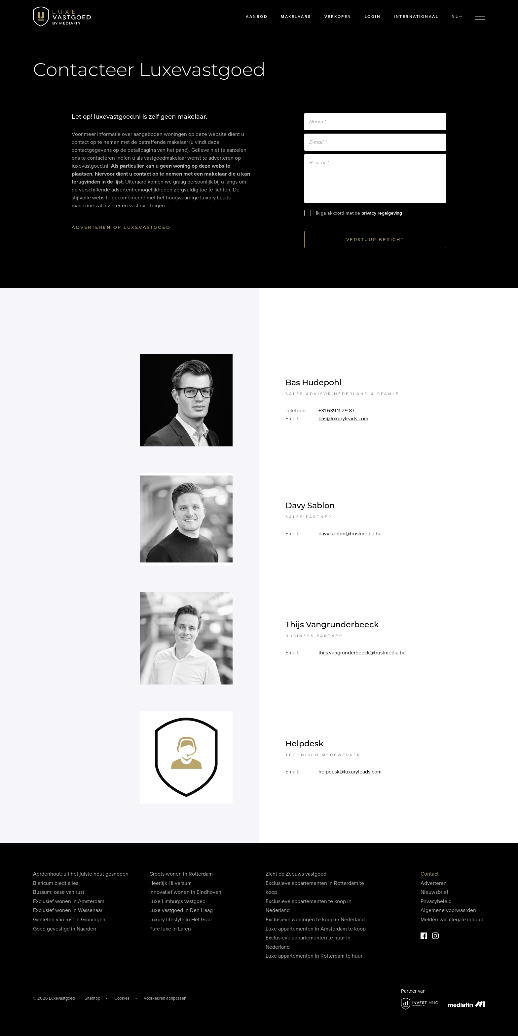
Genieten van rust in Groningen (69, 919)
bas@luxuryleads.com (343, 420)
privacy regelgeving (381, 213)
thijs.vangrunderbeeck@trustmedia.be (362, 654)
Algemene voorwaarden (448, 910)
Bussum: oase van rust (58, 892)
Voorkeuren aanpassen (165, 998)
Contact (430, 874)
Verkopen (338, 16)
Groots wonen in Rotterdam (181, 874)
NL (457, 16)
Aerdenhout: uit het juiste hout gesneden (81, 874)
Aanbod (257, 16)
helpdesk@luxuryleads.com (350, 773)
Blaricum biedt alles (55, 883)
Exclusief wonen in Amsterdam (68, 901)
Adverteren (434, 883)
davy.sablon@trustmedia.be (350, 535)
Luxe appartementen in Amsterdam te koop (316, 929)
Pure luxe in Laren (170, 929)
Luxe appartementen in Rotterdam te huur (314, 956)
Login (373, 16)
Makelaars (296, 16)
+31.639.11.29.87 (336, 412)
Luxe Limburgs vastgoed (177, 901)
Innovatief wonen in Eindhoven (185, 892)
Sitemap (92, 998)
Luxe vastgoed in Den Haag (181, 910)
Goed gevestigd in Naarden (64, 929)
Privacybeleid (436, 901)
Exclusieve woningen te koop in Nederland (315, 919)
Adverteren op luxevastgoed (121, 227)
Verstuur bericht (375, 239)
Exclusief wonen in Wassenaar (67, 910)
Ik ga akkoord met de (359, 213)
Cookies (122, 998)
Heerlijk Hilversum (170, 883)
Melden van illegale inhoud (452, 919)
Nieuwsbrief (434, 892)
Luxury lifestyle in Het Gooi (180, 919)
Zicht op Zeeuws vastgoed (296, 874)
